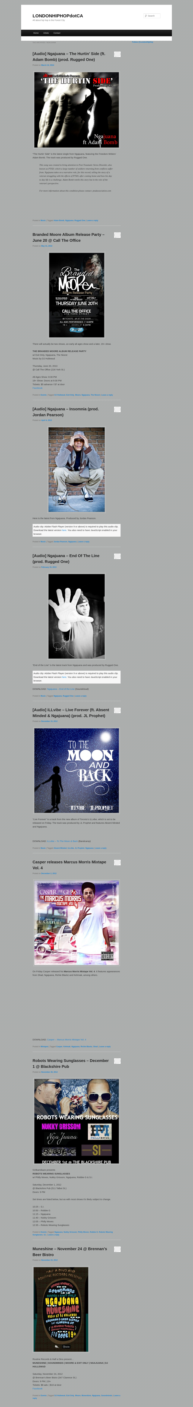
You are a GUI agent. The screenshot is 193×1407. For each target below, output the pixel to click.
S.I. (45, 1235)
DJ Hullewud (59, 395)
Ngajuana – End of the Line (61, 689)
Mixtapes (44, 1047)
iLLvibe (71, 848)
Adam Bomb (59, 220)
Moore (78, 395)
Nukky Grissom (70, 1232)
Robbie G (94, 1232)
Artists (46, 33)
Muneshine (86, 1395)
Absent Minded (60, 848)
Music (43, 220)
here (64, 530)
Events (43, 395)
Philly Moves (83, 1232)
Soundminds (106, 1395)
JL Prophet (79, 848)
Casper (59, 1047)
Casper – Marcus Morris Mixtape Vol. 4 (66, 1039)
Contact (57, 33)
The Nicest (95, 395)
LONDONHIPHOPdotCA (58, 15)
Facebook (38, 388)
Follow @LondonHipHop (142, 42)
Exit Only (70, 395)
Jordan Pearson (60, 542)
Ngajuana (69, 220)
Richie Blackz (86, 1047)
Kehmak (66, 1047)
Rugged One (79, 220)
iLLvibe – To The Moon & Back (62, 841)
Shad (95, 1047)
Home (36, 33)
